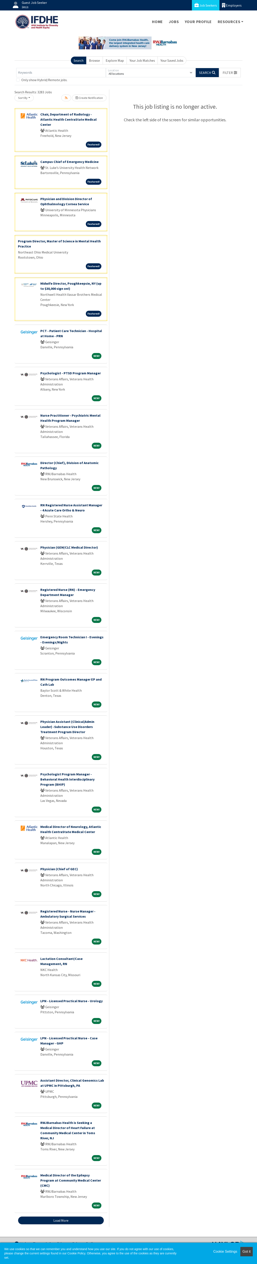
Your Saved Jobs (172, 60)
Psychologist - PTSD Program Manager (70, 373)
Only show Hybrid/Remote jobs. (44, 80)
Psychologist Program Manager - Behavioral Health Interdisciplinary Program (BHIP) (67, 779)
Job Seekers (205, 5)
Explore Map (115, 60)
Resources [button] (229, 21)
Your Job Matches (142, 60)
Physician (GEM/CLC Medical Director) (69, 547)
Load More (61, 1220)
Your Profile (198, 21)
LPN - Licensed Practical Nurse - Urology (71, 1001)
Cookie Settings (225, 1251)
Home (157, 21)
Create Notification (89, 98)
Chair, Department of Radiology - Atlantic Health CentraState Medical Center (68, 119)
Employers (232, 5)
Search (78, 60)
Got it (246, 1251)
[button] (230, 72)
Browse (94, 60)
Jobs (174, 21)
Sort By (23, 98)
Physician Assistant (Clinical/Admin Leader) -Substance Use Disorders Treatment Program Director (67, 726)
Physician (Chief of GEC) (59, 869)
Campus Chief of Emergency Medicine (69, 162)
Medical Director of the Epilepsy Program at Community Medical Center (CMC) (70, 1180)
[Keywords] (61, 72)
